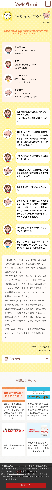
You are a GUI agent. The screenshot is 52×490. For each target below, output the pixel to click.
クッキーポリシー (16, 475)
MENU (50, 3)
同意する (26, 486)
